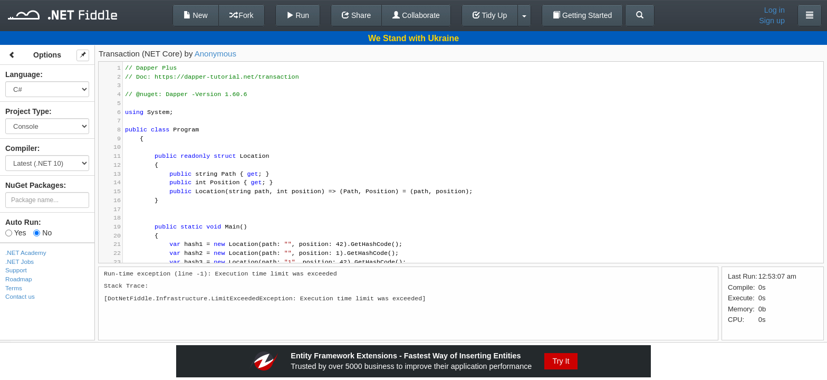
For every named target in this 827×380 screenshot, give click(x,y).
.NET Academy (25, 252)
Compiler (21, 148)
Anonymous (215, 53)
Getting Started (582, 15)
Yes (15, 233)
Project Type (27, 111)
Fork (241, 15)
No (42, 233)
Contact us (20, 296)
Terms (13, 287)
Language (22, 74)
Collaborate (416, 15)
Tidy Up (490, 15)
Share (356, 15)
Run (298, 15)
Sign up (772, 20)
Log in (774, 10)
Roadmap (18, 279)
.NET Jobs (19, 261)
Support (16, 270)
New (196, 15)
